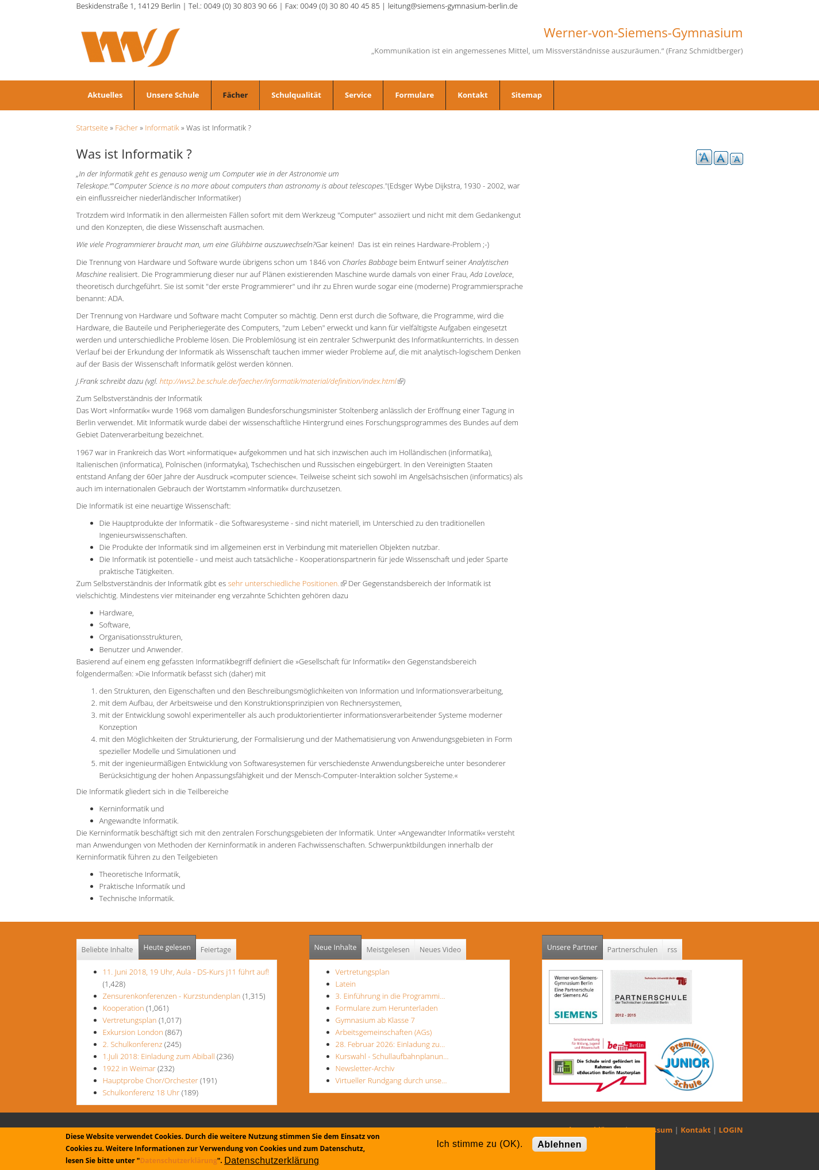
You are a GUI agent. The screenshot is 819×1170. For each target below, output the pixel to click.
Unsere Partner (575, 944)
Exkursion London (133, 1032)
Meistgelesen (388, 950)
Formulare (414, 95)
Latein (346, 984)
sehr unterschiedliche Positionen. (287, 583)
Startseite (92, 127)
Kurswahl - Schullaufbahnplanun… (392, 1056)
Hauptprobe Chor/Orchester (150, 1080)
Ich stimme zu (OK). (479, 1144)
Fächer (235, 95)
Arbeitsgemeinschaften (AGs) (384, 1032)
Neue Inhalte (335, 947)
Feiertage (216, 950)
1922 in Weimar (130, 1068)
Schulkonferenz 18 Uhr (141, 1092)
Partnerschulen (632, 950)
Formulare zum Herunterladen (387, 1008)
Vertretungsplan (130, 1020)
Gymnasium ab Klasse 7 (375, 1020)
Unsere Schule (172, 95)
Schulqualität (296, 95)
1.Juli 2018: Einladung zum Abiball (159, 1056)
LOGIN (731, 1130)
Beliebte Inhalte (107, 950)
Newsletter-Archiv (365, 1068)
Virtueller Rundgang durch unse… (391, 1080)
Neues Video (440, 950)
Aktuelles (105, 95)
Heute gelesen (167, 947)
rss (672, 950)
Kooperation (123, 1008)
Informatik (162, 127)
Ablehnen (559, 1144)
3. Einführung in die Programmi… (390, 996)
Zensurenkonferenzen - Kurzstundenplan (172, 996)
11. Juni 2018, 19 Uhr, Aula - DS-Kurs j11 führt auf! (186, 972)
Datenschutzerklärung (178, 1160)
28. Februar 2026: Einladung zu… (390, 1044)
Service (358, 95)
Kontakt (472, 95)
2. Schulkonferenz (133, 1044)
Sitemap (527, 95)
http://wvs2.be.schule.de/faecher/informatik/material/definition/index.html (281, 381)
